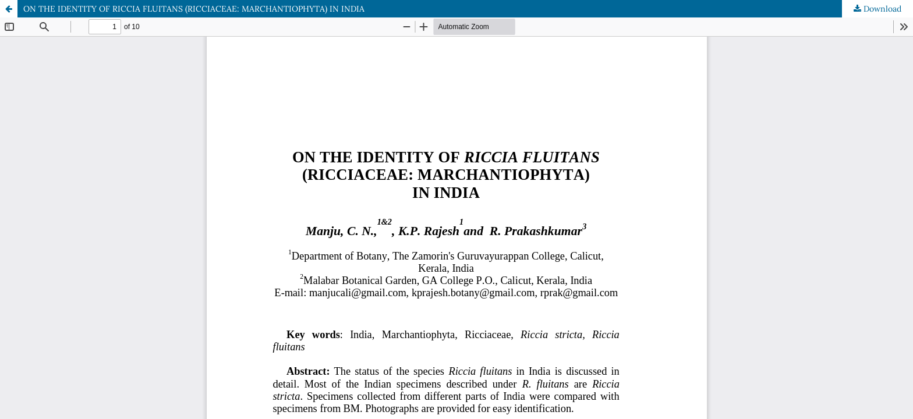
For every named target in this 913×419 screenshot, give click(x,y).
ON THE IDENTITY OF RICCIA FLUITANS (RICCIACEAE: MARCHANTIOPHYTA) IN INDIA (194, 8)
